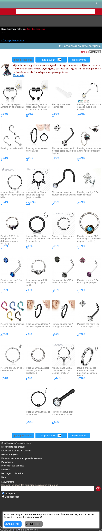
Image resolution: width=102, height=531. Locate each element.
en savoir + (35, 517)
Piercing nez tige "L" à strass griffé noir (62, 281)
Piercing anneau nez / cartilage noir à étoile (62, 325)
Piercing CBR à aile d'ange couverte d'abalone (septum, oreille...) (10, 240)
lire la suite (18, 75)
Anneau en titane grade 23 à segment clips (63, 237)
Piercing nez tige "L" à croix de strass (87, 193)
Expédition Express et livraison (16, 450)
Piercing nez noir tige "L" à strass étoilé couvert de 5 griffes (64, 151)
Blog (3, 477)
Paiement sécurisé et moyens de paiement (21, 458)
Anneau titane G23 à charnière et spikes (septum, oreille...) (61, 370)
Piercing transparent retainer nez (61, 105)
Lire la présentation (12, 40)
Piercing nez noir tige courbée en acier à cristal (64, 193)
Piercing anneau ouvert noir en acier (37, 149)
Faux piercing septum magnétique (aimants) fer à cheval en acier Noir (38, 107)
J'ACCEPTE (12, 524)
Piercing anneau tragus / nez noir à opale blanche (38, 325)
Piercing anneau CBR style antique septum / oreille (36, 282)
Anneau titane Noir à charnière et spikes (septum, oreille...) (36, 195)
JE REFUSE (33, 524)
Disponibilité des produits (13, 447)
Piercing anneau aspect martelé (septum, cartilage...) (37, 370)
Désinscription (10, 497)
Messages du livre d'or (12, 473)
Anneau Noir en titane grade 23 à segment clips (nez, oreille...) (38, 238)
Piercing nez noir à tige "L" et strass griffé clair (88, 325)
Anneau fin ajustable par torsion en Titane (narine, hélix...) (13, 195)
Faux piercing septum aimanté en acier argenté (13, 105)
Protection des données (12, 465)
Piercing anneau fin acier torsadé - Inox (12, 369)
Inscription (8, 493)
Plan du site (7, 462)
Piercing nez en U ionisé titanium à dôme (12, 325)
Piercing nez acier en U (12, 148)
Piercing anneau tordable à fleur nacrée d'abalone (89, 149)
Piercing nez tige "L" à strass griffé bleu (11, 281)
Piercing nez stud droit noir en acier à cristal (62, 413)
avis (16, 529)
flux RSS (5, 469)
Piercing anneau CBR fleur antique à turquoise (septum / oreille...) (88, 238)
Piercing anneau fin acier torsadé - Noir (38, 413)
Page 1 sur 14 (51, 59)
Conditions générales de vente (16, 443)
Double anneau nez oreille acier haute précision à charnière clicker (87, 372)
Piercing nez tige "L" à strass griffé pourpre (87, 281)
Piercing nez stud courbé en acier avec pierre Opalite (89, 107)
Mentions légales (9, 454)
